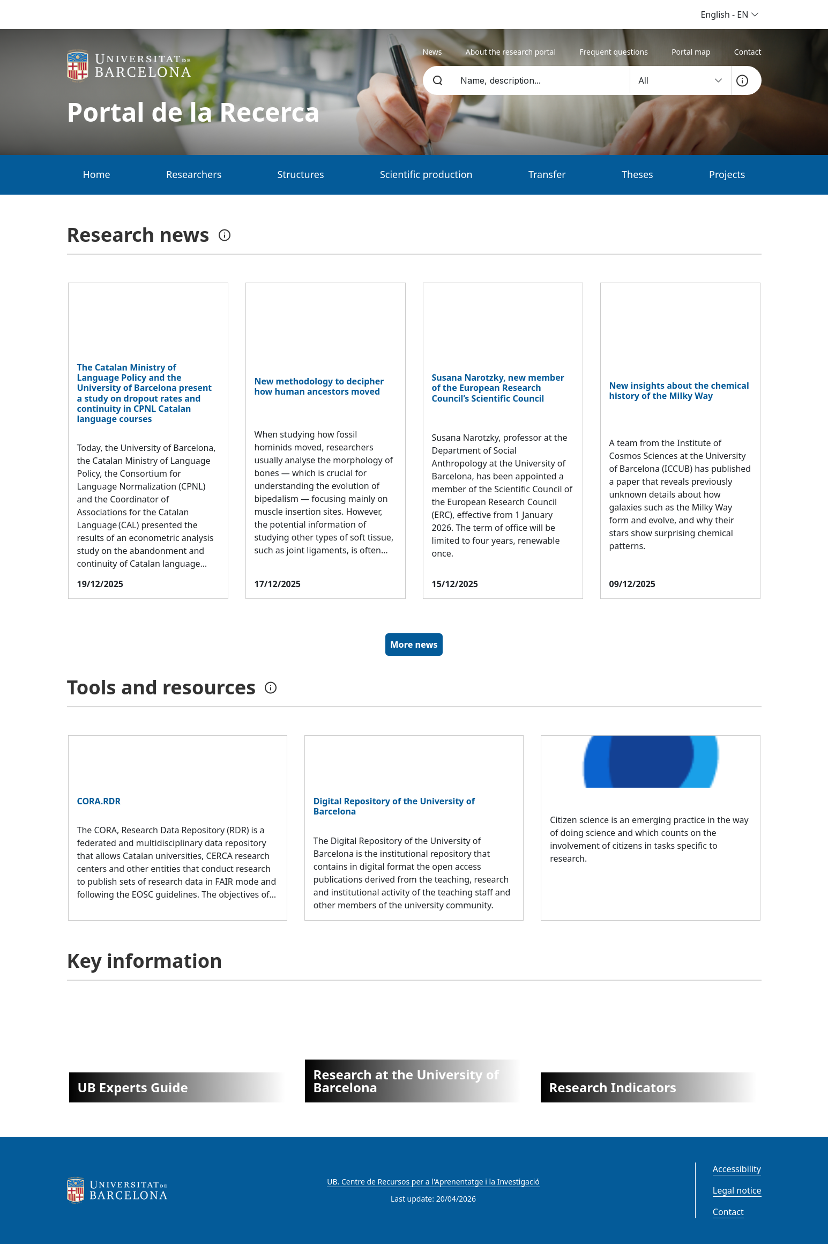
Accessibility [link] (737, 1169)
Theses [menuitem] (637, 174)
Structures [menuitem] (301, 174)
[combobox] (539, 80)
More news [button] (413, 644)
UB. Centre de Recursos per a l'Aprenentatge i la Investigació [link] (433, 1181)
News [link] (432, 52)
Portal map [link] (691, 52)
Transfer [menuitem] (547, 174)
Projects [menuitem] (727, 174)
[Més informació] (742, 80)
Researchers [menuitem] (193, 174)
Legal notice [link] (737, 1190)
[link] (132, 66)
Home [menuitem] (96, 174)
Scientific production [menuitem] (426, 174)
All (681, 80)
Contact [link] (748, 52)
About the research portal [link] (511, 52)
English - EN (729, 14)
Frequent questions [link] (613, 52)
